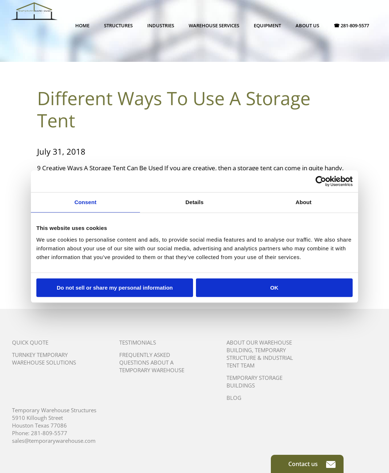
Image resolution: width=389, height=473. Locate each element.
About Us (307, 25)
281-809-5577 (49, 433)
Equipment (267, 25)
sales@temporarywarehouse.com (54, 440)
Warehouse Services (214, 25)
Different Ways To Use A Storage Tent (173, 109)
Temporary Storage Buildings (254, 381)
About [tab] (304, 202)
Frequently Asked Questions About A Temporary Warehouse (151, 362)
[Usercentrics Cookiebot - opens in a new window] (321, 181)
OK (274, 288)
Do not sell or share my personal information (115, 288)
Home (82, 25)
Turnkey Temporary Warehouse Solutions (44, 358)
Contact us (312, 464)
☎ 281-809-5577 (351, 25)
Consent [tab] (86, 202)
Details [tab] (194, 202)
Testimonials (137, 342)
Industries (160, 25)
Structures (118, 25)
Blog (233, 397)
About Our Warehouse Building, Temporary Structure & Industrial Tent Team (259, 354)
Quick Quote (30, 342)
